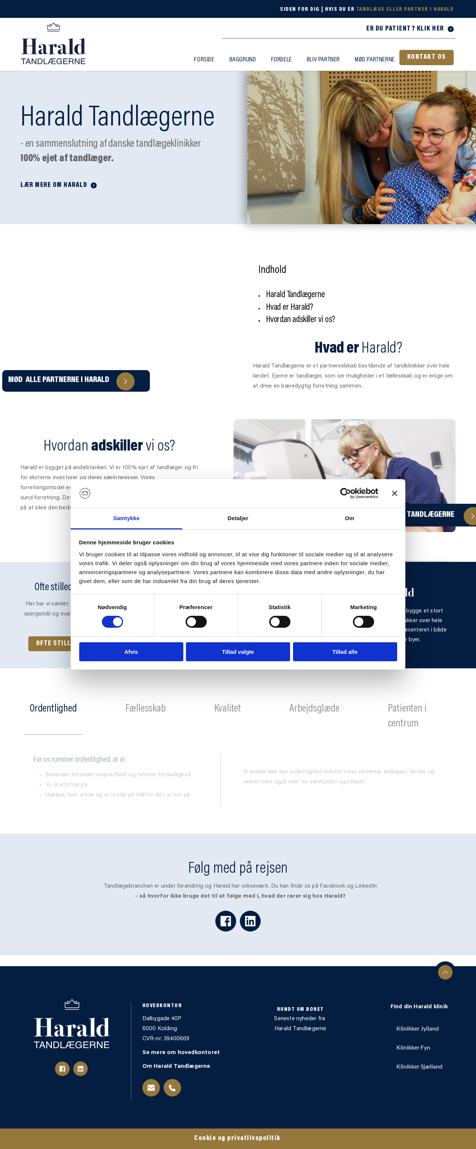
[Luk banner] (394, 493)
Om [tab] (349, 518)
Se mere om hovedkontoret (182, 1053)
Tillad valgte (238, 652)
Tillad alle (344, 652)
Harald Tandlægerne (300, 1029)
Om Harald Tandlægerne (177, 1066)
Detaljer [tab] (238, 518)
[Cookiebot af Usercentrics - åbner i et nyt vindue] (345, 493)
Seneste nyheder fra (300, 1019)
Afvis (131, 652)
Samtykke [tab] (126, 518)
